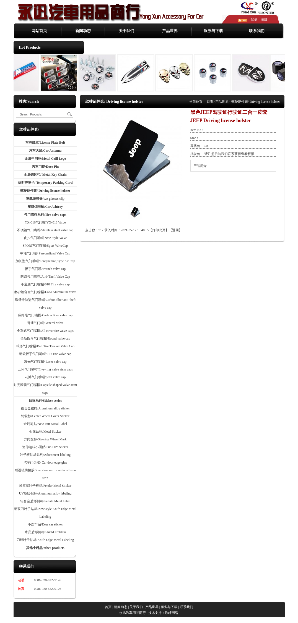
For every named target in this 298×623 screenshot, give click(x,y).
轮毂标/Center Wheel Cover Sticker (45, 416)
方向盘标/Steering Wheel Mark (45, 439)
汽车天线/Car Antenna (45, 151)
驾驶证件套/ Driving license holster (45, 191)
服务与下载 (213, 31)
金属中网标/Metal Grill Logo (45, 159)
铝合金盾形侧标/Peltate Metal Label (45, 501)
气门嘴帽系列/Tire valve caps (45, 215)
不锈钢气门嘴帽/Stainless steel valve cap (45, 230)
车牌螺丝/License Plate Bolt (45, 142)
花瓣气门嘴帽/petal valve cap (45, 377)
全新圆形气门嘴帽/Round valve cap (45, 338)
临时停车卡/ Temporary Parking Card (45, 183)
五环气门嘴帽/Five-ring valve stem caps (45, 369)
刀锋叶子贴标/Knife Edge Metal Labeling (45, 540)
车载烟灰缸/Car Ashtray (45, 207)
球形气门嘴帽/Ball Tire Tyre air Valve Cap (45, 346)
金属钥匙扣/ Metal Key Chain (45, 175)
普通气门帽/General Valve (45, 323)
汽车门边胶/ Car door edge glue (45, 462)
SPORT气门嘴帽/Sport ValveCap (45, 246)
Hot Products (30, 47)
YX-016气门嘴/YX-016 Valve (45, 222)
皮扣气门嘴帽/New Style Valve (45, 238)
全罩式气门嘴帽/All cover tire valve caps (45, 331)
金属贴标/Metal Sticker (45, 431)
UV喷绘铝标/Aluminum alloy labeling (45, 493)
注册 (264, 19)
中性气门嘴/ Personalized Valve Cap (45, 253)
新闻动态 (83, 31)
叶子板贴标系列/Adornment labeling (45, 455)
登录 (254, 19)
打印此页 (158, 230)
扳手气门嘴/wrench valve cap (45, 269)
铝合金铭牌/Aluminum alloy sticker (45, 408)
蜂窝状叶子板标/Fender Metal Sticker (45, 486)
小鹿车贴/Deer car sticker (45, 524)
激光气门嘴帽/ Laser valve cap (45, 362)
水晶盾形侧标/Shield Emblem (45, 532)
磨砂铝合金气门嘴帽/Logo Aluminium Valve (45, 292)
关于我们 (126, 31)
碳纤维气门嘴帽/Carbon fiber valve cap (45, 315)
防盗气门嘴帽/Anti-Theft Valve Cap (45, 276)
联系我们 (257, 31)
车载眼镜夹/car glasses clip (45, 199)
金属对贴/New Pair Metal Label (45, 424)
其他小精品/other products (45, 548)
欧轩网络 (171, 613)
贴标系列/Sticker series (45, 401)
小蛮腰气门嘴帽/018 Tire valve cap (45, 284)
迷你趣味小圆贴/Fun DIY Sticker (45, 447)
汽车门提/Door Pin (45, 167)
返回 (175, 230)
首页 (210, 102)
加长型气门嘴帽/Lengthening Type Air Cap (45, 261)
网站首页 (39, 31)
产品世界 (170, 31)
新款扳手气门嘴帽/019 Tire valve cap (45, 354)
